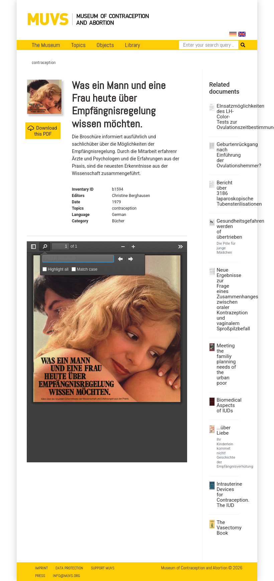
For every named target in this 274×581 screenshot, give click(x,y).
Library (132, 45)
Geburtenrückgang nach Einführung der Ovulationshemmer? (227, 155)
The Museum (46, 45)
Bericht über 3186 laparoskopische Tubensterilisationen (227, 193)
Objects (105, 45)
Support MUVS (102, 568)
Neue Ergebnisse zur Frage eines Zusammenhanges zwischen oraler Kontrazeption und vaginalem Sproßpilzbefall (227, 299)
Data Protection (69, 568)
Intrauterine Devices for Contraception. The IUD (227, 494)
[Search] (209, 45)
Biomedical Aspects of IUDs (227, 405)
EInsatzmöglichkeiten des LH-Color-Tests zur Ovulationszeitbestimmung (227, 116)
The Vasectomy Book (227, 528)
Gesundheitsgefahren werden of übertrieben (227, 229)
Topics (78, 45)
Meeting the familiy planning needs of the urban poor (226, 364)
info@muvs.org (66, 575)
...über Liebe (224, 430)
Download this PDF (42, 131)
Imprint (41, 568)
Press (40, 575)
